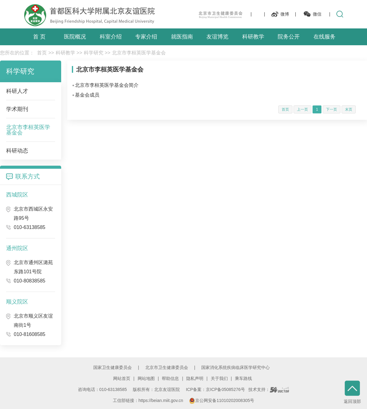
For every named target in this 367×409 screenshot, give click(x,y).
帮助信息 (170, 378)
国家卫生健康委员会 (112, 367)
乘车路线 (243, 378)
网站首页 (121, 378)
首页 (42, 52)
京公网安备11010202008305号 (221, 400)
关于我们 (219, 378)
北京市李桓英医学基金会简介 (107, 85)
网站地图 (146, 378)
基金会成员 (87, 95)
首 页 (39, 37)
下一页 (331, 109)
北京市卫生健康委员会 (166, 367)
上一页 (302, 109)
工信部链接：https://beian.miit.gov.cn (148, 400)
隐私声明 (194, 378)
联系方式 (27, 176)
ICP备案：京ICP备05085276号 (215, 389)
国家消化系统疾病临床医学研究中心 (235, 367)
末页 (348, 109)
